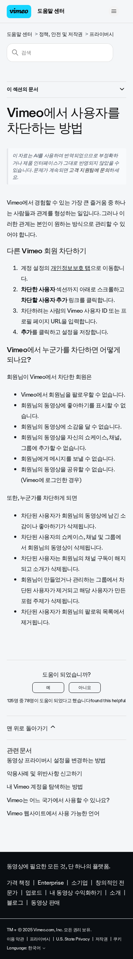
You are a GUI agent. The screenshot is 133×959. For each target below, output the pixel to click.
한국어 (37, 948)
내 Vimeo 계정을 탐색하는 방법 (45, 786)
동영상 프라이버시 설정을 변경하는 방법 (56, 760)
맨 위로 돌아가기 (31, 728)
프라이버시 (101, 34)
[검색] (60, 53)
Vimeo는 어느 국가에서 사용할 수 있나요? (58, 800)
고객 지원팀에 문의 (89, 170)
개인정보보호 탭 (70, 268)
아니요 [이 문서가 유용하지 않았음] (84, 687)
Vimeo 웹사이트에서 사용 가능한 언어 (53, 813)
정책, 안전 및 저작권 (61, 34)
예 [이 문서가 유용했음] (48, 687)
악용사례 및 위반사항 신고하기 (44, 773)
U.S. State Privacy (72, 939)
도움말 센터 (50, 11)
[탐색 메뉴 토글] (113, 11)
